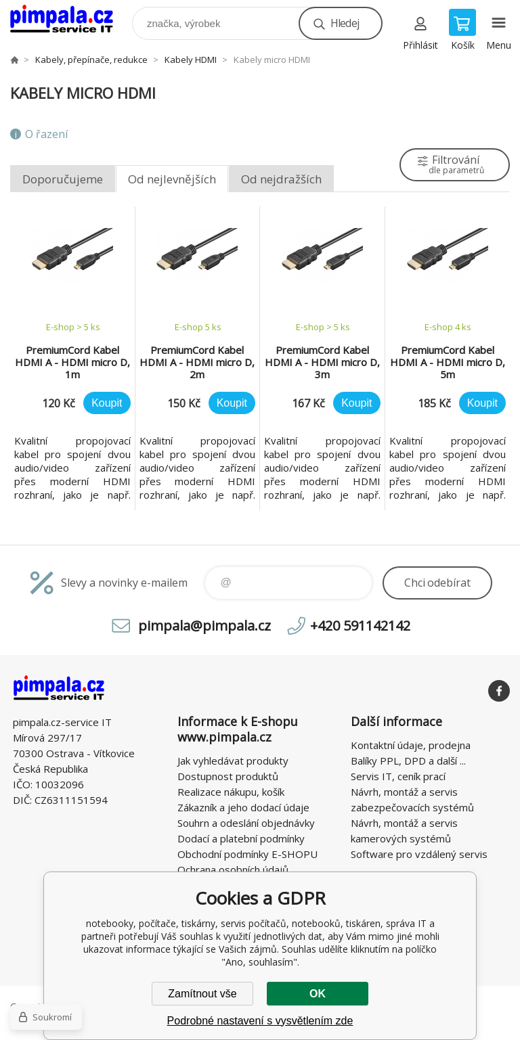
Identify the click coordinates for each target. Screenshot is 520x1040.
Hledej (344, 23)
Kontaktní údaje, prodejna (411, 745)
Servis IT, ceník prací (398, 776)
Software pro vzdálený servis (419, 854)
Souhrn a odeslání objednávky (246, 823)
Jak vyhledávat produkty (232, 760)
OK (317, 993)
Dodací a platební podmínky (241, 838)
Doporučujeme (62, 179)
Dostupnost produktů (227, 776)
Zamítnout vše (202, 993)
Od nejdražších (281, 179)
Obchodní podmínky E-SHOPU (247, 854)
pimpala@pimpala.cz (204, 625)
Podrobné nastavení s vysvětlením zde (260, 1020)
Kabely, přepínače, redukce (91, 59)
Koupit (106, 403)
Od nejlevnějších (172, 179)
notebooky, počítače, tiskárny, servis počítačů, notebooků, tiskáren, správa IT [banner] (70, 20)
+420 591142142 (360, 625)
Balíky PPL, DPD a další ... (408, 760)
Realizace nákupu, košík (230, 791)
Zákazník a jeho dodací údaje (243, 807)
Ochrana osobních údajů (232, 869)
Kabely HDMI (191, 59)
